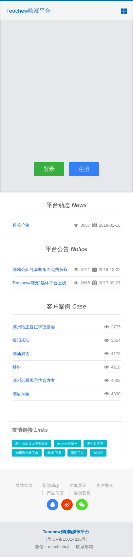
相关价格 (20, 225)
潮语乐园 (20, 393)
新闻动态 (50, 485)
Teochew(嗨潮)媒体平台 (66, 531)
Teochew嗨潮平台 (28, 11)
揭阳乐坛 (20, 340)
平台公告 (66, 249)
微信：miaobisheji (52, 546)
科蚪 (16, 367)
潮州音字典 (95, 443)
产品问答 (55, 492)
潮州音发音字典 (26, 453)
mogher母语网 (67, 443)
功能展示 (77, 485)
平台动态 (66, 205)
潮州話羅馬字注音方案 (33, 380)
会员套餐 (82, 492)
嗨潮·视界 (55, 453)
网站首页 (23, 485)
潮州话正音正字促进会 (33, 326)
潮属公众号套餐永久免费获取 (40, 269)
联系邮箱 (84, 546)
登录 (49, 169)
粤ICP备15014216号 (66, 539)
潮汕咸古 (20, 353)
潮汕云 (98, 453)
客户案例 (66, 306)
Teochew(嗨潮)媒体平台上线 (39, 282)
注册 (83, 169)
